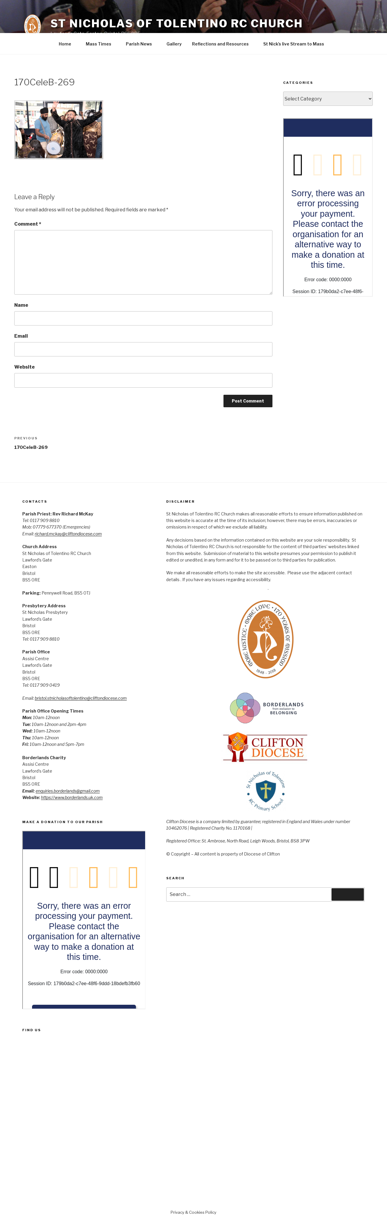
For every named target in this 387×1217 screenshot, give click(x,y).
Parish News (142, 43)
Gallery (174, 43)
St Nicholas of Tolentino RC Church (176, 23)
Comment (27, 224)
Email (21, 336)
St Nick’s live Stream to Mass (293, 43)
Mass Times (101, 43)
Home (68, 43)
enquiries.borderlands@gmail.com (68, 790)
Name (21, 305)
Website (24, 367)
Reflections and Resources (223, 43)
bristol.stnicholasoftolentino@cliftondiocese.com (81, 698)
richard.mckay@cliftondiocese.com (68, 533)
